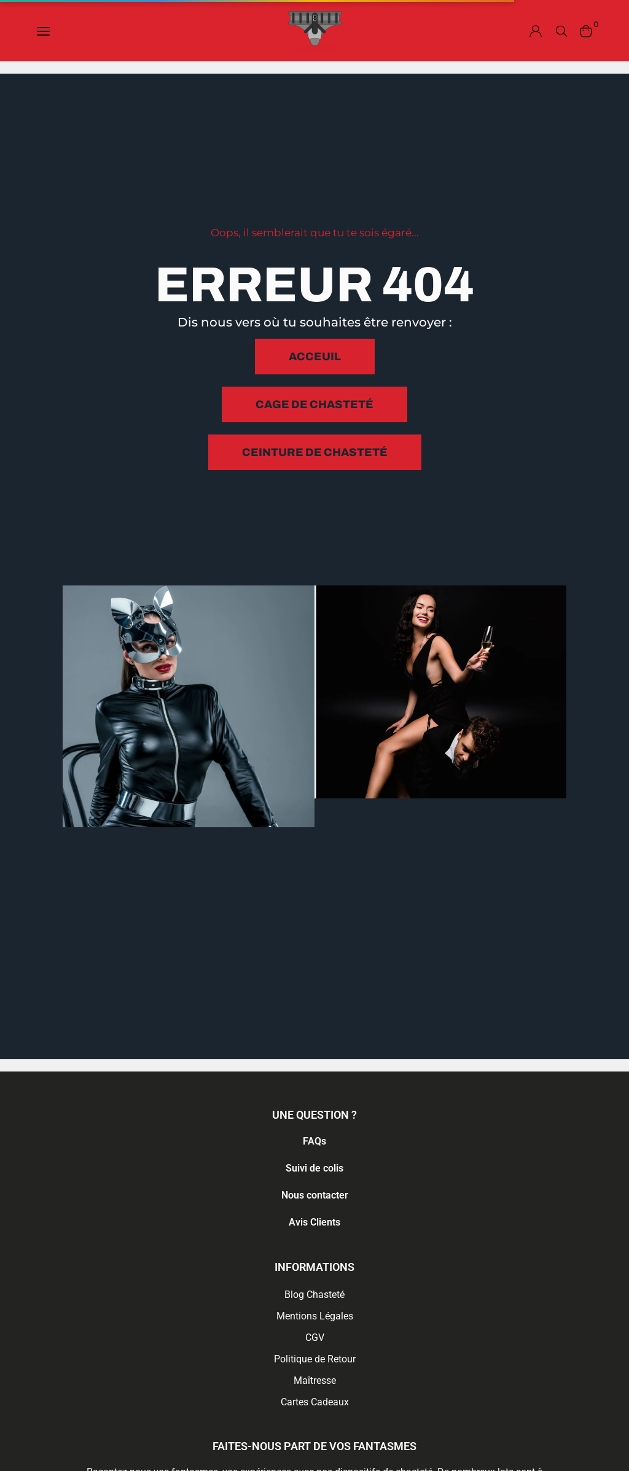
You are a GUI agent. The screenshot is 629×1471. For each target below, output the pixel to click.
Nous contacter (314, 1195)
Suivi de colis (314, 1168)
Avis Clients (314, 1222)
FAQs (314, 1141)
